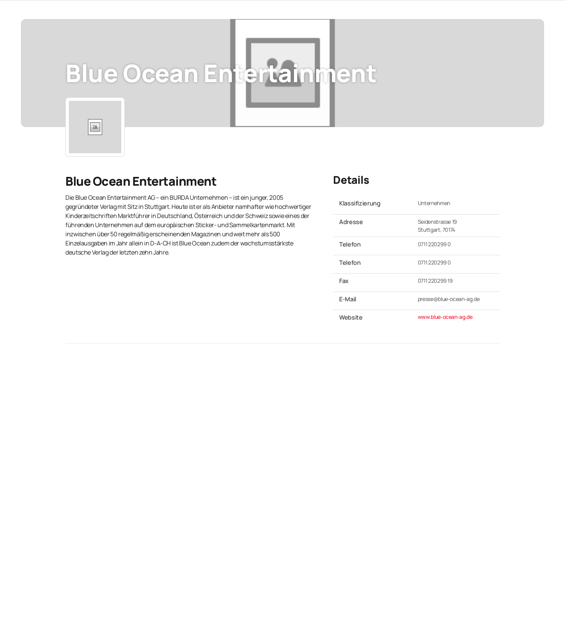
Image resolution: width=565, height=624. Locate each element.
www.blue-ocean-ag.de (445, 316)
